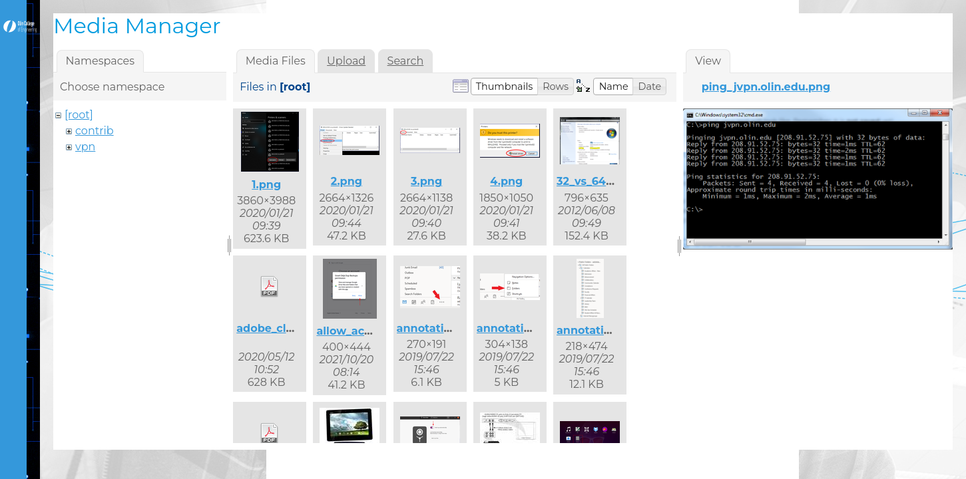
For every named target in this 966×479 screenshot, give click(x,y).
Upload (346, 61)
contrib (94, 130)
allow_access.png (364, 331)
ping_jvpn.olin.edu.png (766, 86)
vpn (85, 146)
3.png (426, 181)
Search (405, 61)
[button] (505, 86)
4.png (506, 181)
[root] (79, 114)
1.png (266, 184)
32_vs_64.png (594, 181)
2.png (346, 181)
